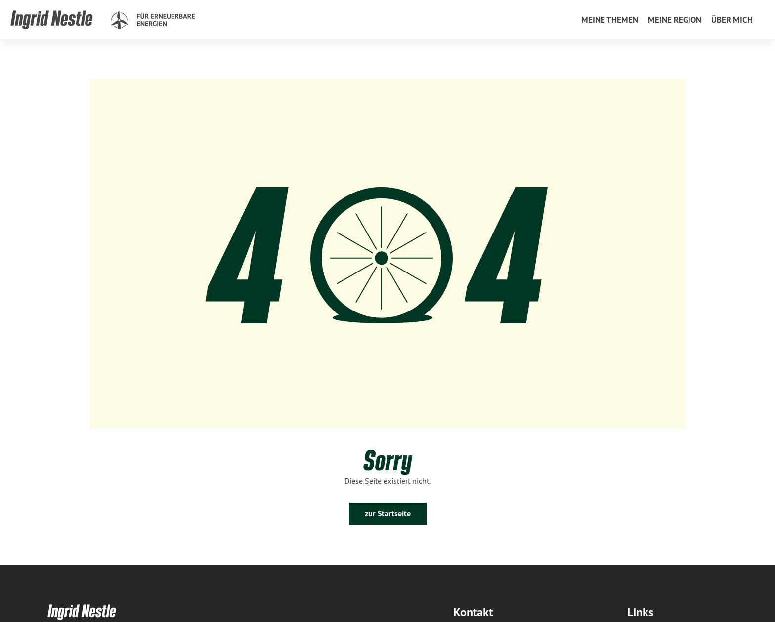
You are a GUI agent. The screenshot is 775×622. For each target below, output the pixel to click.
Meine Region (674, 19)
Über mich (732, 19)
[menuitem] (609, 19)
